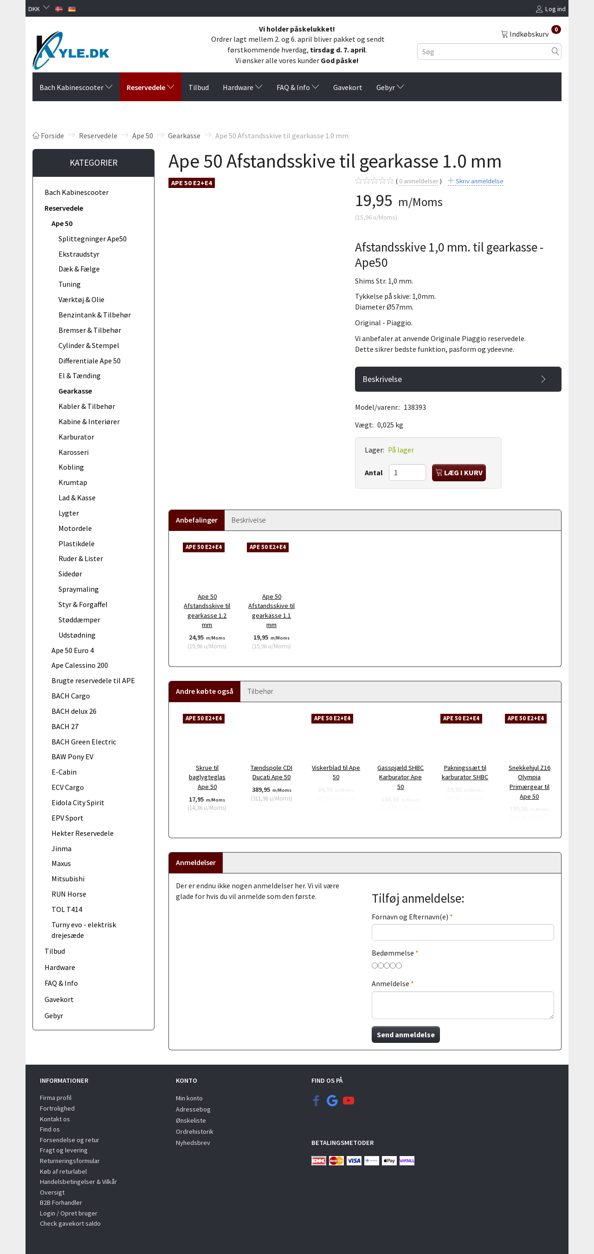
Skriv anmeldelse (479, 181)
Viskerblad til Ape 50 (336, 772)
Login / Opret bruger (68, 1213)
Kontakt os (55, 1119)
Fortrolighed (57, 1108)
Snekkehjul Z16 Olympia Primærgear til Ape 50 (529, 782)
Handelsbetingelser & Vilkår (78, 1181)
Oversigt (52, 1192)
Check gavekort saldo (70, 1223)
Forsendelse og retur (69, 1140)
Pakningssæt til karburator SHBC (465, 772)
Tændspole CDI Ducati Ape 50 (271, 772)
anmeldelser (419, 181)
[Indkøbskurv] (531, 33)
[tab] (458, 379)
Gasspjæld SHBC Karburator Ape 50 (400, 777)
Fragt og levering (64, 1150)
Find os (50, 1129)
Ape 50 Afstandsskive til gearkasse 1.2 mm (207, 610)
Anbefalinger (197, 519)
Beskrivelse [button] (382, 379)
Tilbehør (260, 691)
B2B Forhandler (61, 1202)
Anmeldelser (196, 862)
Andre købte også (204, 691)
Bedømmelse (393, 952)
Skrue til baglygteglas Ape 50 (207, 777)
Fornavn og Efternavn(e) (410, 916)
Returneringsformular (70, 1161)
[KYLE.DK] (70, 48)
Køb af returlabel (63, 1171)
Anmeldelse (390, 983)
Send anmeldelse (406, 1034)
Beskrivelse (249, 519)
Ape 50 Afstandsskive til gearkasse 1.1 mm (271, 610)
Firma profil (55, 1097)
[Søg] (555, 51)
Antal (374, 472)
